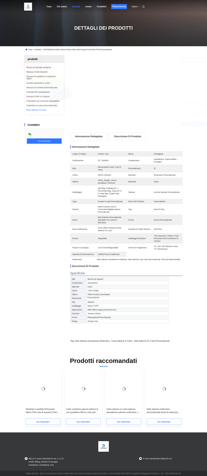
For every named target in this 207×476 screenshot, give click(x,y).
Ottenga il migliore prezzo (144, 124)
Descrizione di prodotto (127, 136)
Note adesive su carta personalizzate (152, 341)
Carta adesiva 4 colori (121, 341)
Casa (49, 6)
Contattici (101, 6)
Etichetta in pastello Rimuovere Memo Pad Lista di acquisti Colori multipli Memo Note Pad (41, 411)
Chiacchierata (119, 6)
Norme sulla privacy (48, 473)
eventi (88, 6)
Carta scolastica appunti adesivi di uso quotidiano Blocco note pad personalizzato (82, 411)
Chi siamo (62, 6)
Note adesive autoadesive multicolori (92, 341)
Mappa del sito (32, 473)
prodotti (76, 6)
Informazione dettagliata (89, 136)
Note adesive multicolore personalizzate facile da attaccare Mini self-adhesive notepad (162, 411)
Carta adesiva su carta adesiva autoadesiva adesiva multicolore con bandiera (123, 411)
